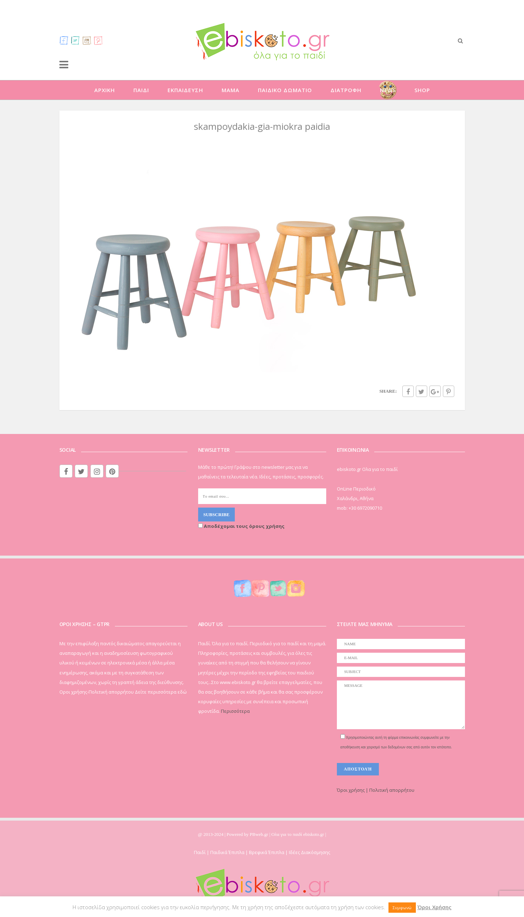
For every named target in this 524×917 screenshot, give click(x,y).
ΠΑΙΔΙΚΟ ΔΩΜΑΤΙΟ (285, 90)
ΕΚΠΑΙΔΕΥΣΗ (185, 90)
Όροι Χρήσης (434, 907)
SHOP (422, 90)
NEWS (388, 90)
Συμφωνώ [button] (402, 907)
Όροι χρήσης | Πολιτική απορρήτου (375, 790)
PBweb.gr (259, 834)
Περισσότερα (235, 711)
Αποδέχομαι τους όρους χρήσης (241, 526)
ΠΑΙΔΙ (141, 90)
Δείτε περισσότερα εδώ (161, 692)
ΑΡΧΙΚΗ (104, 90)
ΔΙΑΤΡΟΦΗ (345, 90)
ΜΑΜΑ (230, 90)
